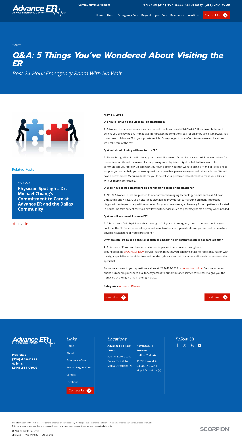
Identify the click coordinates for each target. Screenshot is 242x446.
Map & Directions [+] (119, 365)
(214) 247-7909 (217, 4)
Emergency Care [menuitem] (128, 15)
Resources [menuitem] (177, 15)
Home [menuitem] (99, 15)
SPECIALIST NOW (134, 251)
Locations (72, 382)
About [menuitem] (110, 15)
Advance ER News (129, 286)
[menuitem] (16, 435)
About (70, 353)
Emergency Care (76, 360)
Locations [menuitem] (193, 15)
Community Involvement (94, 4)
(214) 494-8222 (170, 4)
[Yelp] (192, 345)
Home (70, 346)
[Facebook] (177, 345)
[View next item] (26, 223)
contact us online (192, 268)
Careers (71, 374)
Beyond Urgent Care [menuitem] (154, 15)
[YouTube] (199, 345)
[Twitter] (184, 345)
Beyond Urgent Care (79, 367)
